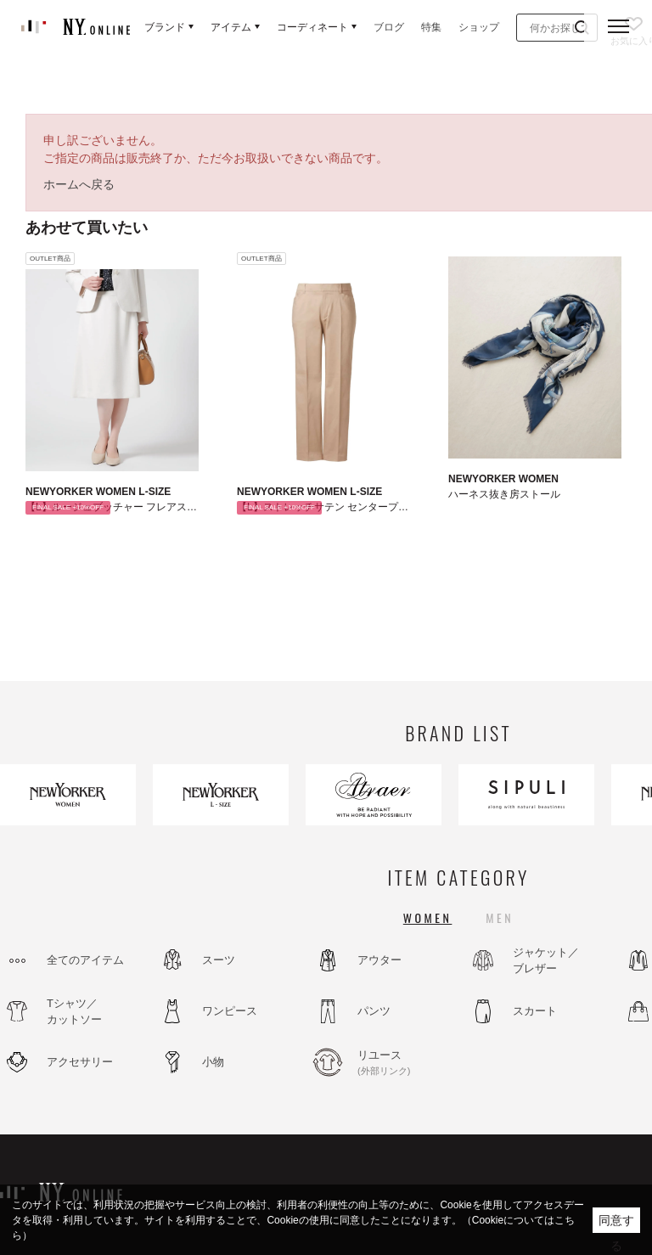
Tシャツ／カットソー (74, 1012)
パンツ (374, 1011)
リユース (403, 1063)
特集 (431, 27)
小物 (213, 1061)
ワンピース (229, 1011)
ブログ (389, 27)
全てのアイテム (85, 960)
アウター (379, 960)
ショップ (478, 27)
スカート (535, 1011)
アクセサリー (80, 1061)
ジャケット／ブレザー (546, 961)
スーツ (218, 960)
